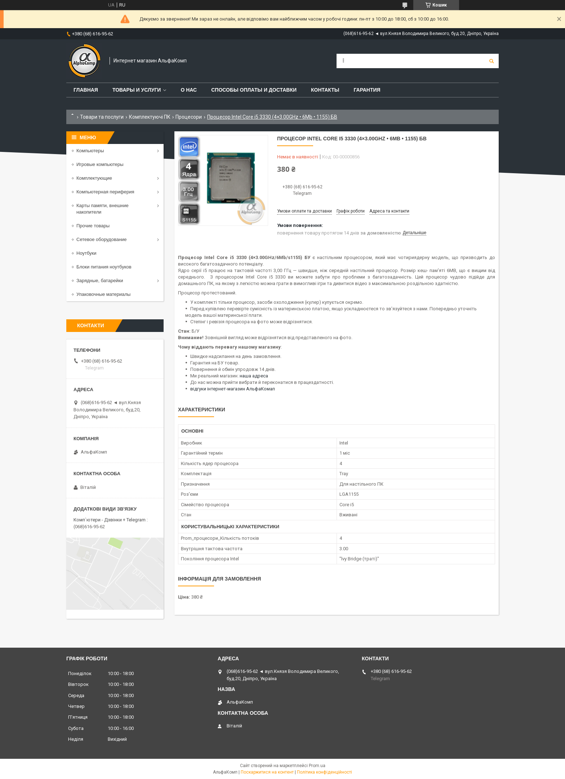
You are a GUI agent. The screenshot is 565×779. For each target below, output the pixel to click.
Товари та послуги (102, 117)
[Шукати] (491, 61)
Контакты (325, 90)
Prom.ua (317, 765)
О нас (189, 90)
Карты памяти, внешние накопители (102, 209)
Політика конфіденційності (324, 772)
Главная (86, 90)
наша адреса (254, 375)
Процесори (188, 117)
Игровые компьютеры (100, 164)
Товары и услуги (136, 90)
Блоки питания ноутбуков (104, 267)
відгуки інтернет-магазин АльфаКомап (232, 388)
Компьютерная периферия (105, 191)
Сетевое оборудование (101, 239)
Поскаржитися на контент (267, 772)
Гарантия (366, 90)
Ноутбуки (86, 253)
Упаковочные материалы (103, 294)
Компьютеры (90, 150)
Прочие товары (93, 225)
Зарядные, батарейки (99, 280)
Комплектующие (94, 178)
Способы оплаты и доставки (254, 90)
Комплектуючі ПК (149, 117)
